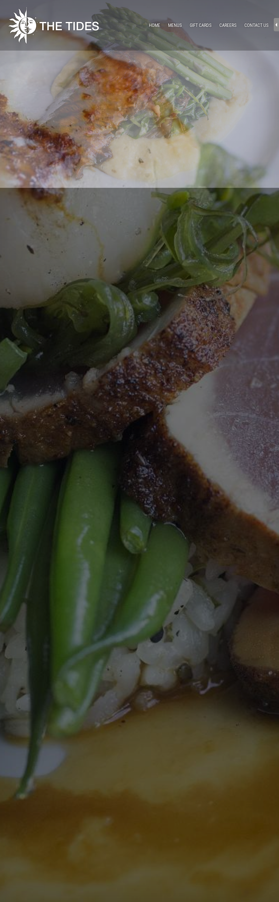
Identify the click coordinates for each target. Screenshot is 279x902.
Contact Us (256, 25)
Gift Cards (201, 25)
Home (154, 25)
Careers (228, 25)
